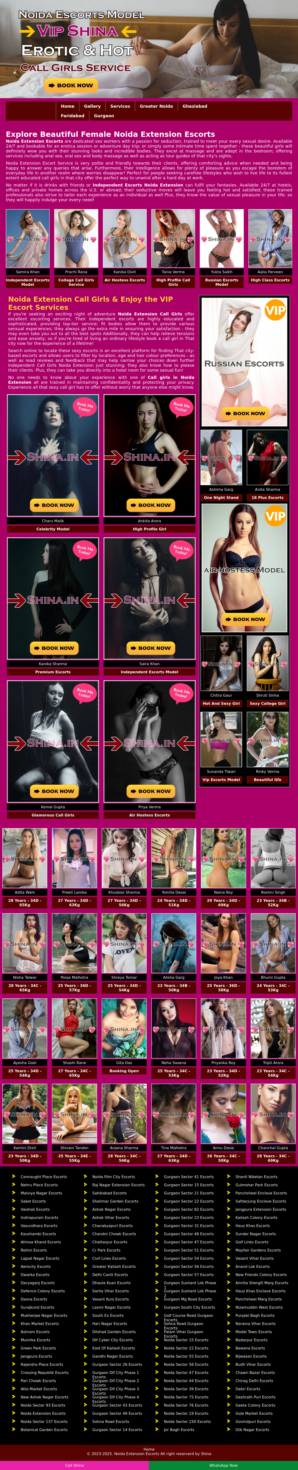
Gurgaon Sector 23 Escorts (189, 1217)
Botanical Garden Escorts (44, 1430)
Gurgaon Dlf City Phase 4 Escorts (115, 1398)
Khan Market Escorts (40, 1323)
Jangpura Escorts (36, 1356)
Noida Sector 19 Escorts (186, 1413)
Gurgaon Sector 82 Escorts (189, 1209)
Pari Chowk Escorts (38, 1381)
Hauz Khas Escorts (253, 1226)
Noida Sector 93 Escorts (43, 1405)
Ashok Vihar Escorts (110, 1217)
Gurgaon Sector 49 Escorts (117, 1413)
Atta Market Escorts (39, 1389)
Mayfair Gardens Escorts (258, 1250)
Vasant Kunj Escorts (110, 1299)
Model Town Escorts (254, 1332)
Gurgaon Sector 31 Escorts (189, 1226)
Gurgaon (104, 115)
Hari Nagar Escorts (109, 1323)
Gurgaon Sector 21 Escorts (189, 1193)
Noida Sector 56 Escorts (186, 1364)
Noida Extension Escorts (43, 1413)
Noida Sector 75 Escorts (186, 1397)
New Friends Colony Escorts (261, 1275)
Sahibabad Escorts (109, 1193)
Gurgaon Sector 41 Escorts (189, 1177)
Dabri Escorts (248, 1389)
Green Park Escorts (38, 1348)
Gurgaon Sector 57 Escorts (189, 1275)
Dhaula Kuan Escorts (111, 1283)
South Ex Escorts (108, 1315)
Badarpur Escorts (252, 1340)
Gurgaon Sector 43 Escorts (117, 1405)
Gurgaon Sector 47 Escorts (189, 1242)
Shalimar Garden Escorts (115, 1201)
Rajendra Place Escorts (42, 1364)
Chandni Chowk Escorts (114, 1234)
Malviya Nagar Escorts (41, 1193)
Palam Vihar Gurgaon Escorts (183, 1333)
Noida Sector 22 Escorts (186, 1348)
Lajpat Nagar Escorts (40, 1258)
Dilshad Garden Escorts (114, 1332)
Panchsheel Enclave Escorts (261, 1193)
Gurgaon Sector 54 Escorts (189, 1258)
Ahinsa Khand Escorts (41, 1242)
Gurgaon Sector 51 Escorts (189, 1250)
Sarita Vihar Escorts (110, 1291)
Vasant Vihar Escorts (255, 1258)
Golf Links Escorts (252, 1242)
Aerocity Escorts (36, 1266)
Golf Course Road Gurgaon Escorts (188, 1316)
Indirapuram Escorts (39, 1217)
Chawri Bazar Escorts (255, 1372)
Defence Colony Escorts (43, 1291)
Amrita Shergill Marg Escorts (262, 1283)
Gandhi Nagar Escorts (112, 1356)
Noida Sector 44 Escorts (186, 1381)
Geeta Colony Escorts (255, 1405)
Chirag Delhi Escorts (254, 1381)
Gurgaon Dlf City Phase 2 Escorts (115, 1382)
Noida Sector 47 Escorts (186, 1372)
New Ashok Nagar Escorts (44, 1397)
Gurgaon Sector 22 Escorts (189, 1201)
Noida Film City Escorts (113, 1177)
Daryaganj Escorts (38, 1283)
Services (120, 106)
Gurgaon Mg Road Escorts (188, 1299)
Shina (206, 1454)
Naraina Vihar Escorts (256, 1323)
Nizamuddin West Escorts (259, 1307)
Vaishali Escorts (35, 1209)
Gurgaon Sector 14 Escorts (117, 1430)
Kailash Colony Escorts (257, 1217)
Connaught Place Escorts (44, 1177)
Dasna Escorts (34, 1299)
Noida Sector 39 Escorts (186, 1389)
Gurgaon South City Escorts (189, 1307)
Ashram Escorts (35, 1332)
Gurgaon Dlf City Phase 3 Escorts (115, 1390)
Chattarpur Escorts (109, 1242)
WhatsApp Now (223, 1465)
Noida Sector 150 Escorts (187, 1421)
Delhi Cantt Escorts (110, 1275)
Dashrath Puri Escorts (256, 1397)
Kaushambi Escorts (38, 1234)
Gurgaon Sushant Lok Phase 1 (190, 1284)
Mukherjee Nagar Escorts (44, 1315)
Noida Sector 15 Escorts (186, 1340)
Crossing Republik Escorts (45, 1372)
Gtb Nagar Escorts (253, 1430)
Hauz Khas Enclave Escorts (261, 1291)
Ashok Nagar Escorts (111, 1209)
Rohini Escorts (34, 1250)
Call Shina (74, 1465)
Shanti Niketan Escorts (257, 1177)
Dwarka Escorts (35, 1275)
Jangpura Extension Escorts (261, 1209)
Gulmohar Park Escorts (257, 1185)
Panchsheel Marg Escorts (259, 1299)
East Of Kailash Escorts (113, 1348)
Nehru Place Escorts (39, 1185)
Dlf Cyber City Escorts (112, 1340)
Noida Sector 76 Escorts (186, 1405)
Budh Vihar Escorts (253, 1364)
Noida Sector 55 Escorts (186, 1356)
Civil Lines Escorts (109, 1258)
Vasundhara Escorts (39, 1226)
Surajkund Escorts (37, 1307)
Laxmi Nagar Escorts (111, 1307)
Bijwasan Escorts (251, 1356)
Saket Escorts (33, 1201)
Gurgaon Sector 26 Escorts (117, 1364)
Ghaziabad (195, 106)
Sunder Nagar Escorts (256, 1234)
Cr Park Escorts (106, 1250)
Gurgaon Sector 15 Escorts (189, 1185)
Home (67, 106)
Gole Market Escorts (254, 1413)
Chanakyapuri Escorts (112, 1226)
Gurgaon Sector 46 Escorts (189, 1234)
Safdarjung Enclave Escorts (261, 1201)
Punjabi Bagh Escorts (255, 1315)
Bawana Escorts (250, 1348)
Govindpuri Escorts (253, 1421)
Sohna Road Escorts (110, 1421)
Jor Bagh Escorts (179, 1430)
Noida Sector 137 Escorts (44, 1421)
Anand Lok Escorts (253, 1266)
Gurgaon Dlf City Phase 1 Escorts (115, 1373)
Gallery (92, 106)
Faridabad (72, 115)
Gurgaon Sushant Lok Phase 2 (190, 1292)
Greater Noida (156, 106)
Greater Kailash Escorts (114, 1266)
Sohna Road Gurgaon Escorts (183, 1324)
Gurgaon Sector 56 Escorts (189, 1266)
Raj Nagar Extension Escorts (118, 1185)
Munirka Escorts (35, 1340)
